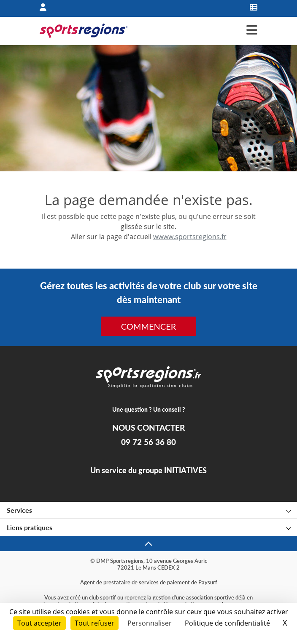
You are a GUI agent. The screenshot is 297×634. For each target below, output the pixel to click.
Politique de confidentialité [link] (227, 623)
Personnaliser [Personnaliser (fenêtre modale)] (149, 623)
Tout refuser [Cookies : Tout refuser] (94, 623)
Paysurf (207, 582)
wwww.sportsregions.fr (190, 236)
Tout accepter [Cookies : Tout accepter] (39, 623)
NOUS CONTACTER (148, 428)
